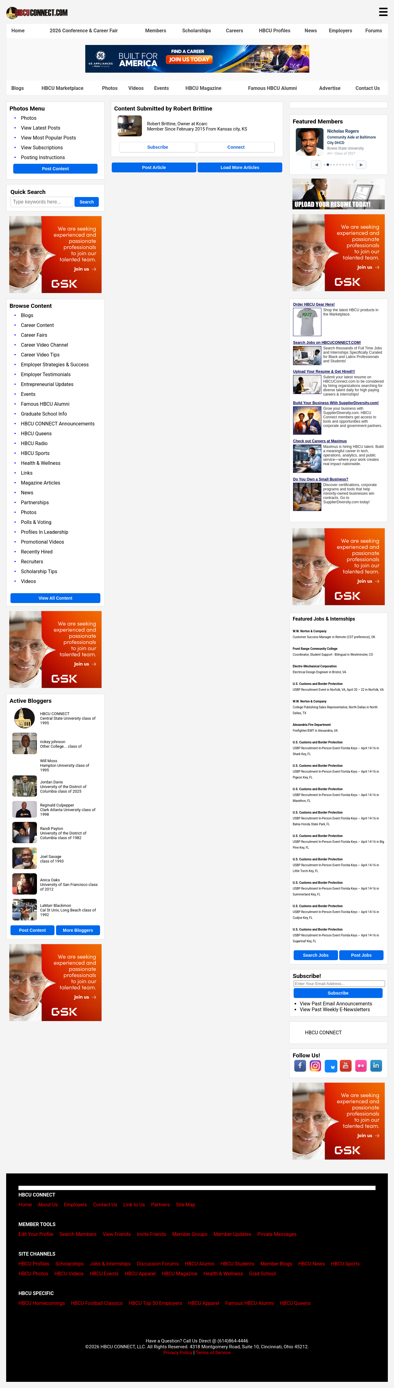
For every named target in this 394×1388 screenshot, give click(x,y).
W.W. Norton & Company (310, 631)
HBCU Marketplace (62, 88)
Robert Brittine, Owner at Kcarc (177, 124)
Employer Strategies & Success (55, 365)
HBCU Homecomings (41, 1303)
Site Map (185, 1205)
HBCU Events (104, 1274)
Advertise (329, 88)
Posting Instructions (43, 157)
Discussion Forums (158, 1264)
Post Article (154, 167)
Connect (236, 147)
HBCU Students (237, 1264)
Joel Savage (50, 856)
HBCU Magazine (204, 88)
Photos (110, 88)
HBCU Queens (36, 434)
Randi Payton (51, 828)
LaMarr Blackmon (55, 905)
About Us (48, 1205)
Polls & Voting (36, 522)
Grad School (262, 1274)
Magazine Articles (40, 483)
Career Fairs (34, 335)
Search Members (78, 1234)
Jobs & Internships (110, 1264)
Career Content (37, 325)
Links (27, 473)
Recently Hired (37, 552)
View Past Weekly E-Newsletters (335, 1009)
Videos (136, 88)
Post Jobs (361, 955)
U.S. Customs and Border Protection (318, 684)
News (311, 31)
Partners (160, 1205)
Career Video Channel (44, 345)
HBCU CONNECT (54, 713)
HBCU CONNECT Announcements (57, 424)
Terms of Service (213, 1352)
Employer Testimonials (45, 374)
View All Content (55, 598)
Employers (340, 31)
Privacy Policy (177, 1352)
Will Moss (48, 760)
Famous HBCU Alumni (272, 88)
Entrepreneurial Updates (47, 384)
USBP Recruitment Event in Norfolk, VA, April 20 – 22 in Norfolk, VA (338, 689)
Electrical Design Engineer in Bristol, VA (319, 672)
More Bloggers (78, 930)
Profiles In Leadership (44, 532)
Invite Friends (151, 1234)
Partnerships (35, 502)
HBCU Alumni (200, 1264)
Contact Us (368, 88)
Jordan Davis (51, 782)
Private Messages (276, 1234)
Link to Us (134, 1205)
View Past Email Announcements (336, 1004)
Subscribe (157, 147)
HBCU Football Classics (97, 1303)
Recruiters (32, 562)
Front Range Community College (315, 648)
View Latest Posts (40, 128)
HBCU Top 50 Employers (155, 1303)
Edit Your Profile (35, 1234)
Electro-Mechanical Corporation (315, 666)
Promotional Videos (42, 542)
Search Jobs (315, 955)
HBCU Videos (68, 1274)
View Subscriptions (42, 148)
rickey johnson (52, 741)
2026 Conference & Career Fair (84, 31)
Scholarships (196, 31)
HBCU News (311, 1264)
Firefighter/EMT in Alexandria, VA (315, 730)
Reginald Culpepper (57, 805)
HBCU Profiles (274, 31)
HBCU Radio (34, 443)
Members (155, 31)
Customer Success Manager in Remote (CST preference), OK (334, 637)
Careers (234, 31)
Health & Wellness (40, 463)
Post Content (55, 168)
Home (18, 31)
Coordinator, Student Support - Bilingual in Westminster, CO (333, 654)
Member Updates (232, 1234)
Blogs (17, 88)
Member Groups (190, 1234)
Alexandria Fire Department (312, 724)
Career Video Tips (40, 355)
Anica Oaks (50, 880)
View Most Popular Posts (48, 138)
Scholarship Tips (39, 571)
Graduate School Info (44, 414)
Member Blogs (276, 1264)
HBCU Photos (33, 1274)
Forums (373, 31)
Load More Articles (240, 167)
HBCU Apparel (140, 1274)
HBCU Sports (35, 453)
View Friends (117, 1234)
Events (161, 88)
